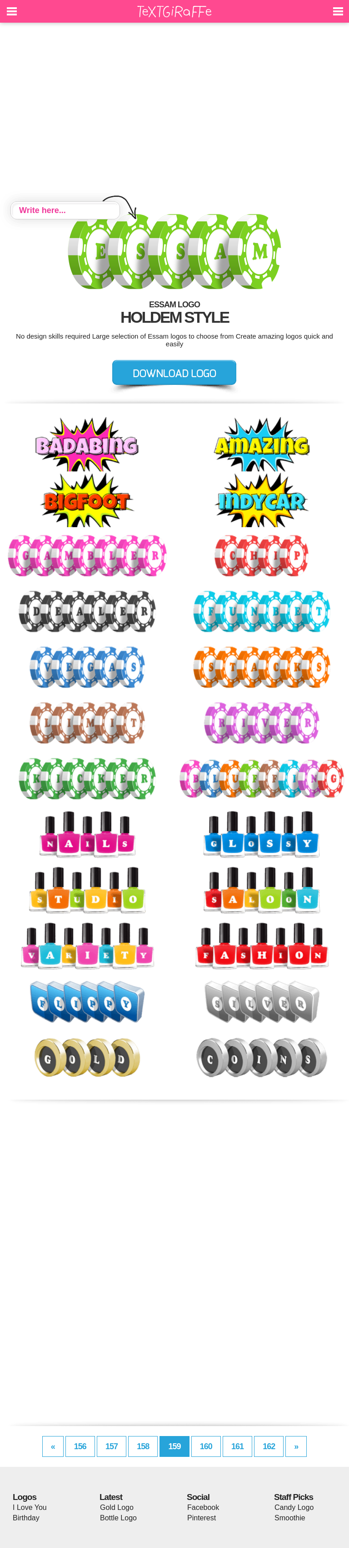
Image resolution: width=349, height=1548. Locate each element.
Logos (24, 1497)
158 (143, 1446)
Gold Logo (117, 1507)
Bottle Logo (118, 1518)
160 (206, 1446)
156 (80, 1446)
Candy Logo (294, 1507)
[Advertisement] (174, 113)
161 (237, 1446)
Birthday (26, 1518)
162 (269, 1446)
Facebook (203, 1507)
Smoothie (289, 1518)
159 (174, 1446)
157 (111, 1446)
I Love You (30, 1507)
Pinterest (201, 1518)
